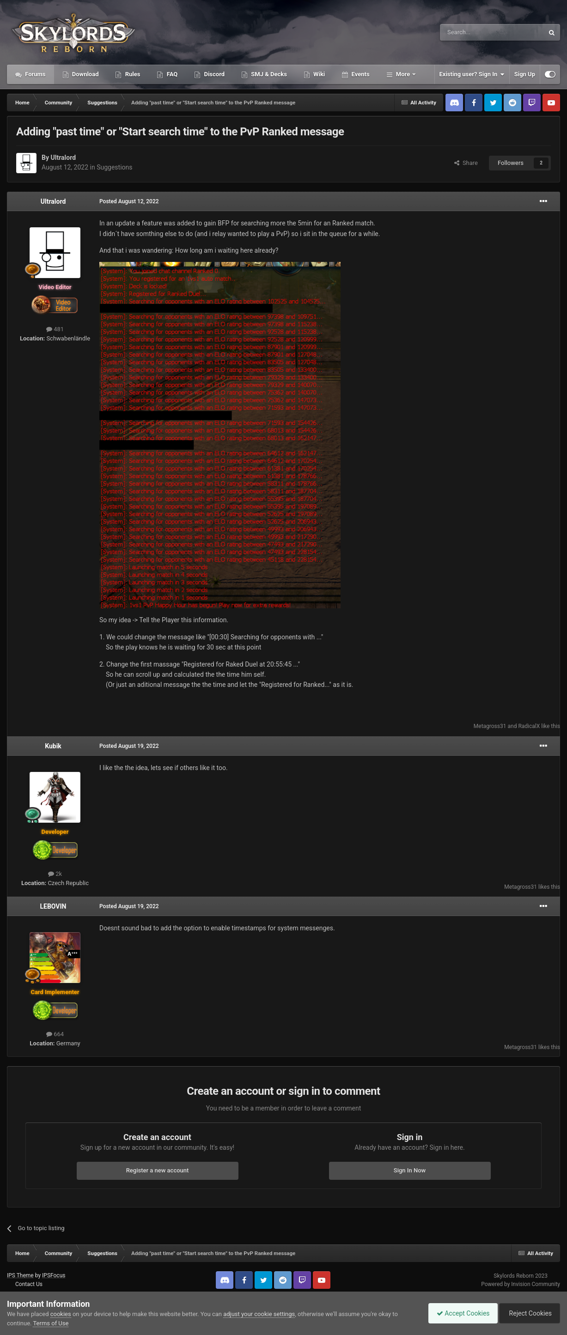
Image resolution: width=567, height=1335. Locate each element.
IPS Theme (20, 1275)
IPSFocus (53, 1275)
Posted (129, 201)
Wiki (318, 74)
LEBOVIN (53, 906)
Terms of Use (50, 1323)
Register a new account (157, 1170)
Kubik (53, 746)
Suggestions (114, 167)
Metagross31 (490, 726)
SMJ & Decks (268, 74)
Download (85, 74)
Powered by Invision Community (520, 1284)
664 (55, 1034)
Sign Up (524, 74)
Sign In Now (410, 1170)
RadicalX (529, 726)
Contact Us (29, 1284)
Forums (35, 74)
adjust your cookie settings (259, 1314)
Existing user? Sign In (472, 74)
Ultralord (63, 157)
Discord (213, 74)
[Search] (470, 32)
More (403, 74)
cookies (60, 1314)
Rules (131, 74)
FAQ (171, 74)
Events (359, 74)
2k (55, 873)
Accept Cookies (458, 1313)
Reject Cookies (528, 1313)
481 (55, 329)
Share (466, 162)
